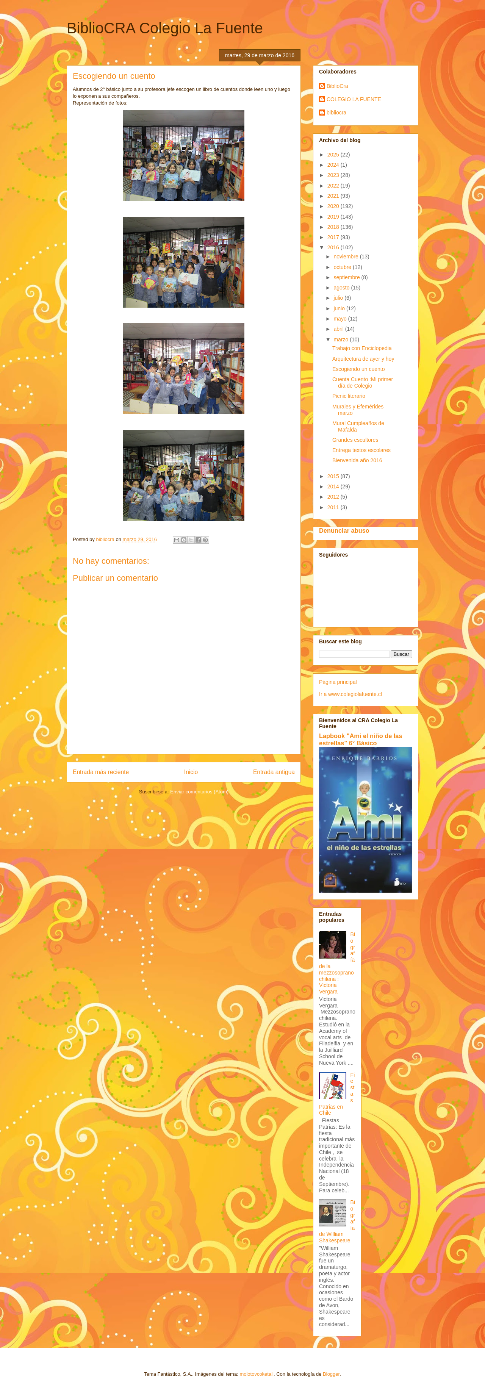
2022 (334, 186)
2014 (334, 486)
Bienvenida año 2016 (357, 460)
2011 (334, 507)
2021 (334, 196)
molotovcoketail (256, 1374)
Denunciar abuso (344, 530)
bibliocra (336, 112)
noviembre (346, 256)
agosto (342, 288)
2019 (334, 217)
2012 (334, 497)
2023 (334, 175)
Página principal (338, 682)
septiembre (347, 277)
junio (339, 308)
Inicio (191, 772)
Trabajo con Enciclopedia (362, 348)
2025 (334, 155)
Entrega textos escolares (361, 450)
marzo (341, 339)
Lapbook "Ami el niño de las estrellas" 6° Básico (360, 739)
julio (338, 298)
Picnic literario (348, 396)
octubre (343, 267)
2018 (334, 227)
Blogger (331, 1374)
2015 (334, 476)
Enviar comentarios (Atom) (199, 792)
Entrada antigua (274, 772)
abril (339, 329)
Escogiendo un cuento (358, 369)
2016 (334, 247)
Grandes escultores (355, 440)
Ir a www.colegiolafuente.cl (350, 694)
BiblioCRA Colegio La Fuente (165, 28)
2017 (334, 237)
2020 (334, 206)
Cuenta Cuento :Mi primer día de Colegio (362, 382)
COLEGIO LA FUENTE (354, 99)
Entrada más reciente (101, 772)
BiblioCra (337, 86)
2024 (334, 165)
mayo (340, 319)
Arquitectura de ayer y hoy (363, 359)
